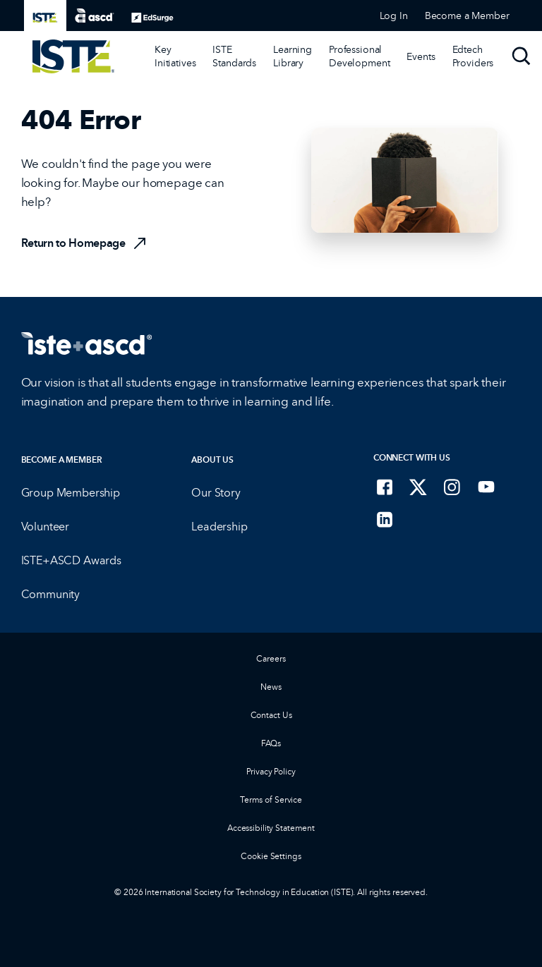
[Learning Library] (292, 56)
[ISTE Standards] (234, 56)
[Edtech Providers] (473, 56)
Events (420, 56)
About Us (212, 459)
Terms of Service (271, 799)
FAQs (271, 743)
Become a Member (61, 459)
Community (50, 594)
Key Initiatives (175, 56)
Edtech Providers (473, 56)
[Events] (420, 56)
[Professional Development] (359, 56)
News (271, 686)
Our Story (216, 492)
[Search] (521, 56)
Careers (270, 658)
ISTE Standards (234, 56)
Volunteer (45, 526)
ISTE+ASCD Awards (71, 560)
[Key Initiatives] (175, 56)
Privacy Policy (270, 771)
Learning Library (292, 56)
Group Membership (70, 492)
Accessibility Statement (271, 827)
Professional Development (359, 56)
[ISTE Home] (73, 56)
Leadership (219, 526)
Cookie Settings (271, 856)
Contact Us (271, 715)
